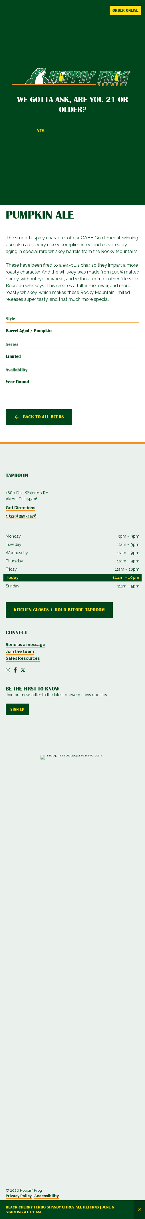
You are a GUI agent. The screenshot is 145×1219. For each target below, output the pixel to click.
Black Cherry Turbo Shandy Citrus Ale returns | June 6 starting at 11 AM (60, 1209)
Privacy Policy (19, 1196)
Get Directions (20, 507)
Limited (13, 356)
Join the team (20, 651)
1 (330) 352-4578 (21, 516)
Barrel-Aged (17, 330)
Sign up (17, 709)
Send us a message (25, 644)
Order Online (125, 10)
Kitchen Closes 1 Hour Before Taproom (59, 610)
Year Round (17, 382)
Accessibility (46, 1196)
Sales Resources (23, 658)
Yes (41, 131)
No (103, 131)
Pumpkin (43, 330)
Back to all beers (43, 417)
